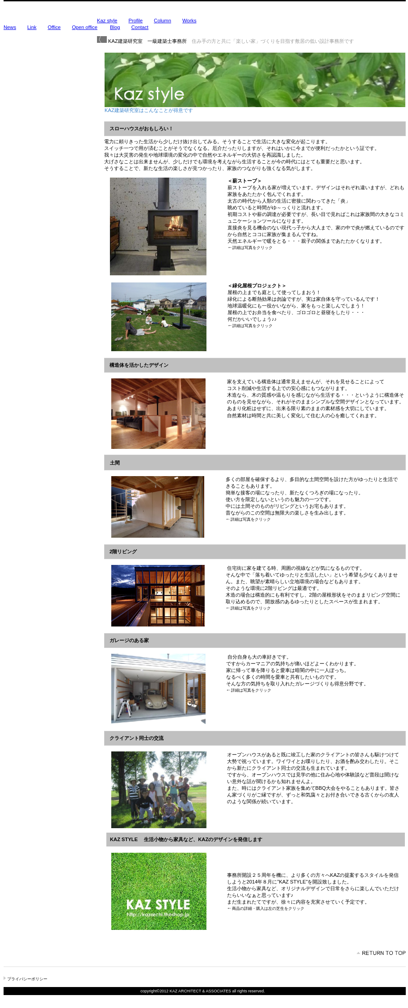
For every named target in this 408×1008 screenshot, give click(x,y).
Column (162, 20)
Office (54, 27)
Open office (84, 27)
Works (189, 20)
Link (32, 27)
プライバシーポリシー (27, 979)
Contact (140, 27)
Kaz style (107, 20)
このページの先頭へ (381, 953)
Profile (136, 20)
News (10, 27)
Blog (115, 27)
